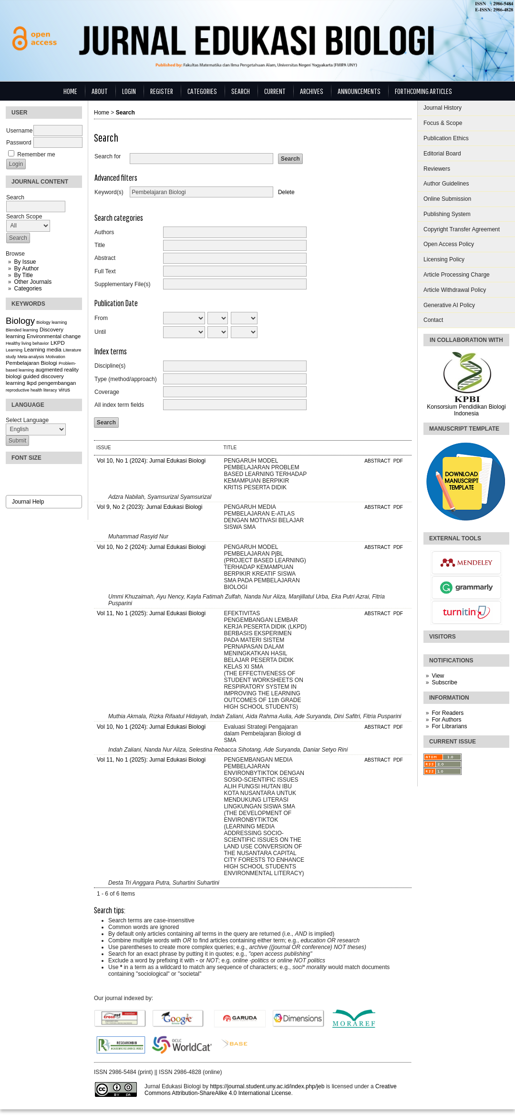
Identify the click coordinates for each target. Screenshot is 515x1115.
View (438, 675)
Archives (311, 90)
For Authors (446, 719)
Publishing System (447, 214)
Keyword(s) (109, 192)
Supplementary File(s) (122, 284)
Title (99, 245)
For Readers (448, 713)
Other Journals (33, 282)
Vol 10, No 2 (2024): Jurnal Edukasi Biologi (151, 547)
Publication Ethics (446, 138)
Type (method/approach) (125, 379)
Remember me (36, 154)
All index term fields (119, 405)
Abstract (104, 258)
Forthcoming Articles (423, 90)
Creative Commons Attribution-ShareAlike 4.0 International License (270, 1089)
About (100, 90)
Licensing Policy (443, 259)
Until (100, 332)
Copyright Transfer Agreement (461, 229)
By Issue (25, 261)
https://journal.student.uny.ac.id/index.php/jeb (267, 1086)
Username (19, 130)
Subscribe (444, 682)
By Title (23, 275)
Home (70, 90)
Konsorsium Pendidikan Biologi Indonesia (466, 410)
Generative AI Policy (449, 305)
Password (18, 142)
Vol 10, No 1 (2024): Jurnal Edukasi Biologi (151, 460)
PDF (398, 461)
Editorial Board (442, 153)
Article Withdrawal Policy (454, 290)
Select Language (27, 420)
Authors (104, 232)
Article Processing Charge (456, 274)
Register (161, 90)
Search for (107, 156)
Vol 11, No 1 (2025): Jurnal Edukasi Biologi (151, 613)
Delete (286, 192)
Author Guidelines (446, 183)
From (101, 318)
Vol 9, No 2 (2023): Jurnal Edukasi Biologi (149, 507)
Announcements (359, 90)
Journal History (442, 107)
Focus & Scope (442, 123)
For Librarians (449, 726)
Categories (27, 288)
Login (129, 90)
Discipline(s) (109, 365)
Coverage (106, 392)
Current (275, 90)
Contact (433, 320)
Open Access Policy (448, 244)
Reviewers (436, 168)
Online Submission (447, 199)
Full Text (104, 271)
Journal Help (28, 501)
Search (240, 90)
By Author (26, 268)
